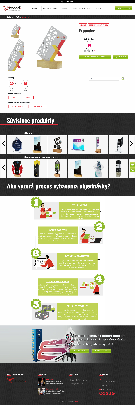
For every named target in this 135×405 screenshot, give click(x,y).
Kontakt (98, 8)
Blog (75, 8)
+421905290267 (124, 8)
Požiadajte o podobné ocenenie (95, 57)
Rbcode (76, 401)
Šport (56, 8)
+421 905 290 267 (69, 1)
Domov (10, 17)
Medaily (36, 8)
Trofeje (46, 8)
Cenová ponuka (85, 8)
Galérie (66, 8)
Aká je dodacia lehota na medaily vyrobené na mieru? (54, 382)
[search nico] (104, 79)
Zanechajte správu (101, 351)
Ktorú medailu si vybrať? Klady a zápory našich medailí (55, 392)
